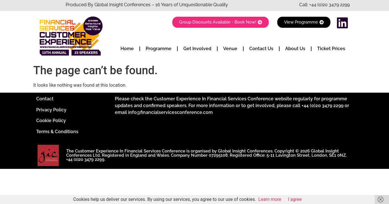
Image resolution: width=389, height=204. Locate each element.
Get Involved (197, 48)
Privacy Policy (51, 109)
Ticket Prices (331, 48)
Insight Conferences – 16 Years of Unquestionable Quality (168, 4)
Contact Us (261, 48)
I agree (295, 199)
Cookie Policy (51, 120)
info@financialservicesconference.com (170, 112)
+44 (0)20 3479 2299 (329, 4)
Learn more (269, 199)
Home (127, 48)
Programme (158, 48)
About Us (295, 48)
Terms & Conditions (57, 131)
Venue (230, 48)
